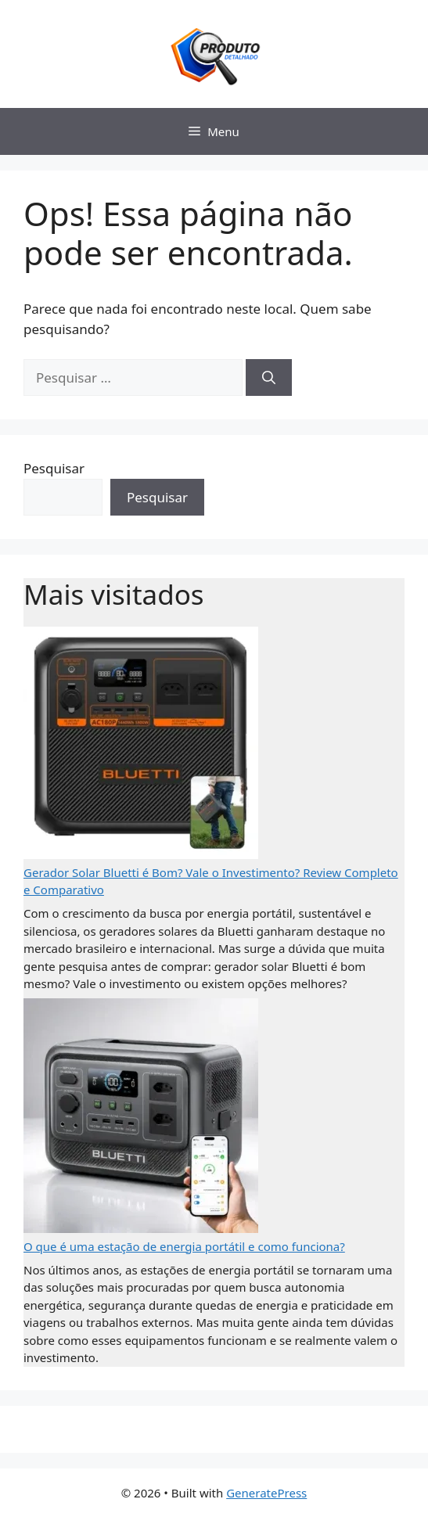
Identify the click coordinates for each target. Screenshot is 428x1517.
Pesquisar (54, 468)
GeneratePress (266, 1493)
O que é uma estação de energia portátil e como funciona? (184, 1246)
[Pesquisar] (269, 378)
